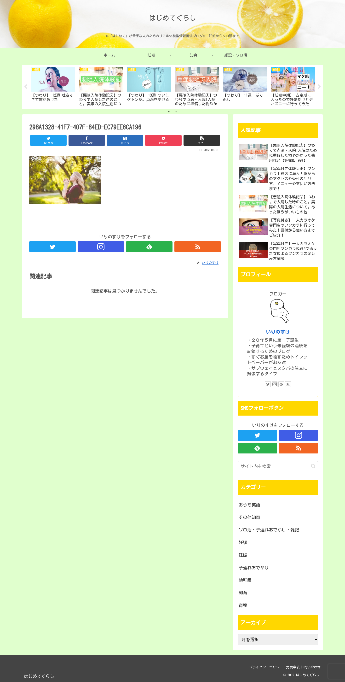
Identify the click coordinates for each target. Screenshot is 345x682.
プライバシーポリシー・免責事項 (268, 667)
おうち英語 (249, 505)
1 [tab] (169, 111)
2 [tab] (176, 111)
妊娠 (243, 542)
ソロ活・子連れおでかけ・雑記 (269, 530)
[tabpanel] (53, 85)
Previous (25, 86)
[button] (313, 466)
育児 (243, 605)
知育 (243, 592)
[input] (278, 466)
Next (319, 86)
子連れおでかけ (254, 567)
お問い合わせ (308, 667)
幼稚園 (245, 580)
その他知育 (249, 517)
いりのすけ (278, 332)
